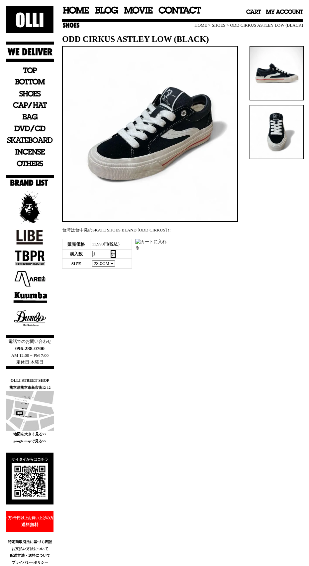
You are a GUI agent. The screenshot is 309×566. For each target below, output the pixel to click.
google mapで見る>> (29, 441)
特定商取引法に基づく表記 (30, 542)
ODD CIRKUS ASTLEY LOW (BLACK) (266, 25)
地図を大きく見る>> (30, 434)
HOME (200, 25)
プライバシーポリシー (30, 562)
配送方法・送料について (30, 555)
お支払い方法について (30, 549)
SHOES (218, 25)
